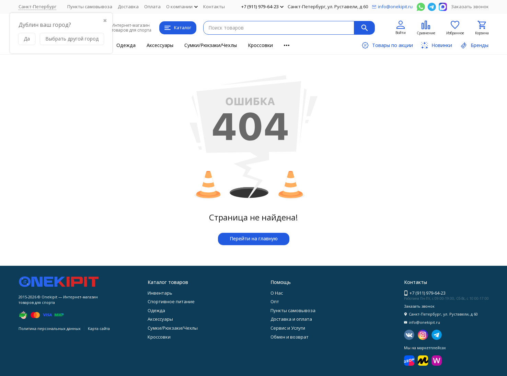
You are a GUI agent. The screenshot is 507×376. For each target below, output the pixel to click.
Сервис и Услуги (287, 328)
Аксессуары (160, 45)
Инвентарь (160, 293)
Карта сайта (99, 328)
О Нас (276, 293)
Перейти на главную (254, 238)
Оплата (152, 6)
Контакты (214, 6)
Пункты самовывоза (89, 6)
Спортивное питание (171, 301)
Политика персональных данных (50, 328)
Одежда (126, 45)
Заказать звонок (470, 6)
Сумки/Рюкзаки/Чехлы (210, 45)
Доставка (128, 6)
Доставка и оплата (291, 319)
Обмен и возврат (289, 337)
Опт (274, 301)
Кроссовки (260, 45)
